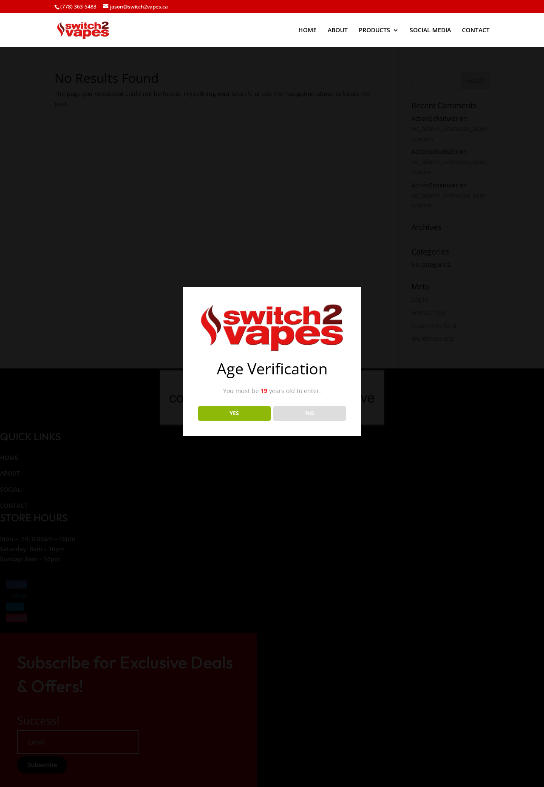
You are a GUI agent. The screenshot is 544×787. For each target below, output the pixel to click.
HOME (307, 30)
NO (309, 413)
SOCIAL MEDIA (430, 30)
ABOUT (338, 30)
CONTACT (476, 30)
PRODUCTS (374, 30)
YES (234, 413)
